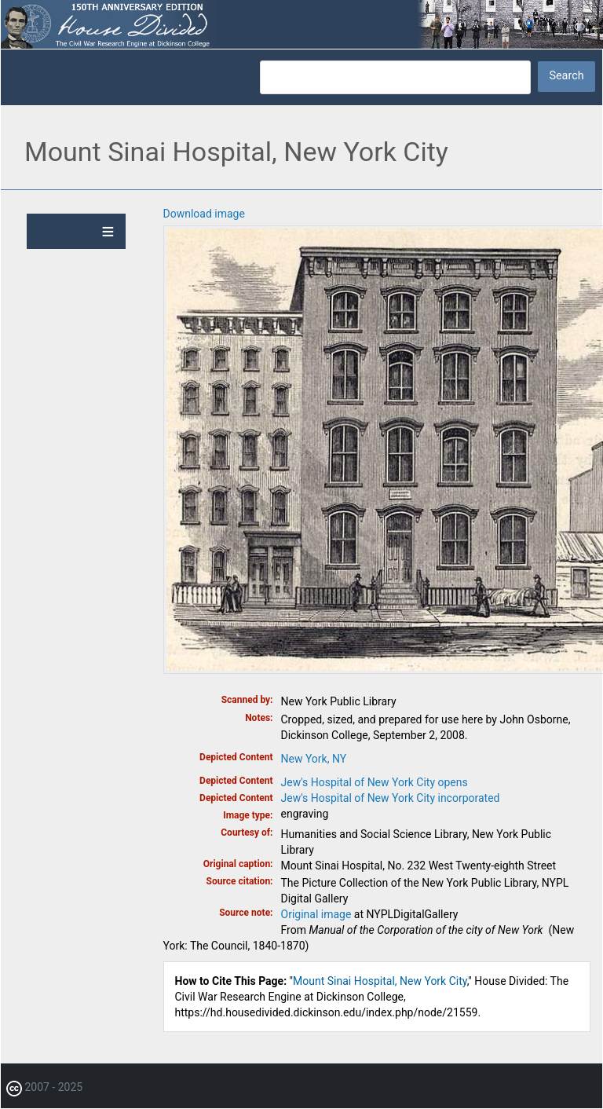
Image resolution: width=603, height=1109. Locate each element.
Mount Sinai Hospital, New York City (380, 981)
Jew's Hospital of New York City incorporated (390, 798)
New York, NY (314, 758)
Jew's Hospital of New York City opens (374, 782)
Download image (204, 213)
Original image (316, 914)
